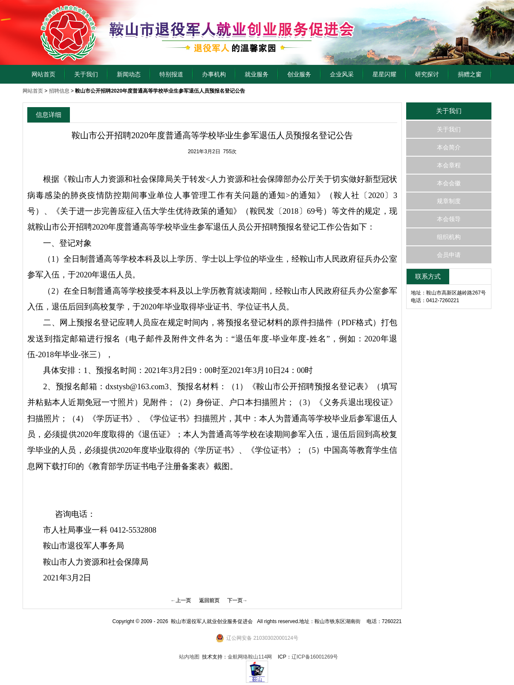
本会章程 (449, 165)
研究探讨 (427, 74)
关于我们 (86, 74)
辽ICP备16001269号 (315, 657)
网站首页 (43, 74)
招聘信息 (59, 91)
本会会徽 (449, 183)
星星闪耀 (384, 74)
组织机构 (449, 236)
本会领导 (449, 219)
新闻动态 (129, 74)
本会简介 (449, 147)
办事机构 (214, 74)
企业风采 (342, 74)
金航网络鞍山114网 (250, 657)
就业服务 (257, 74)
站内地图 (189, 657)
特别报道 (171, 74)
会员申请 (449, 254)
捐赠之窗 (470, 74)
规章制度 (449, 201)
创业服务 (299, 74)
